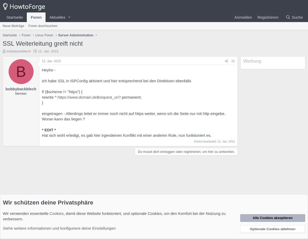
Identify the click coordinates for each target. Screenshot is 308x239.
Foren (36, 17)
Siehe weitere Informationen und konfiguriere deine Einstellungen (59, 228)
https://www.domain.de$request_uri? (89, 97)
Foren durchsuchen (42, 26)
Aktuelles (57, 17)
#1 (233, 61)
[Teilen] (226, 61)
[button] (69, 17)
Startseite (15, 17)
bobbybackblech (19, 51)
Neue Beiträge (13, 26)
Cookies (56, 213)
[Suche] (294, 17)
